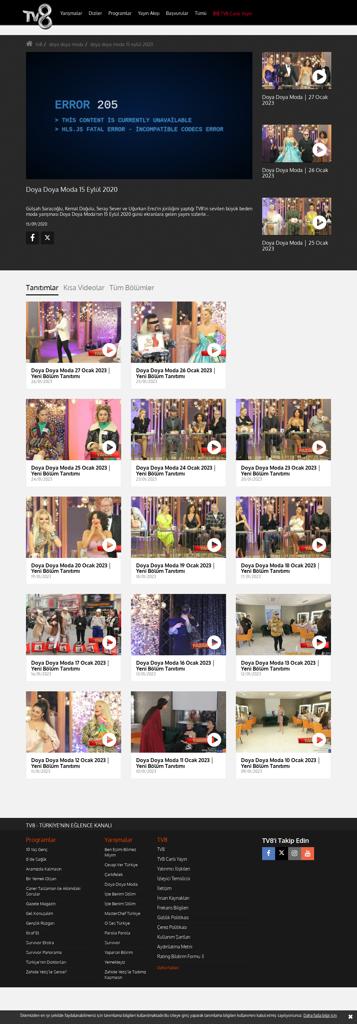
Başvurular (177, 13)
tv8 (39, 44)
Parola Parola (117, 932)
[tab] (42, 289)
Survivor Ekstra (40, 942)
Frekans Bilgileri (172, 907)
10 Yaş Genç (36, 849)
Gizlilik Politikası (173, 917)
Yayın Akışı (148, 13)
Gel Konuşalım (39, 913)
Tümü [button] (201, 13)
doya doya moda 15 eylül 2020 (121, 44)
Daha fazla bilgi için (320, 1015)
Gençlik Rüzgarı (40, 923)
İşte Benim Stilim (120, 893)
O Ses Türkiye (117, 923)
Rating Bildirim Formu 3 (180, 956)
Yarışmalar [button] (71, 13)
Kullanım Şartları (173, 937)
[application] (139, 115)
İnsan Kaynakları (173, 898)
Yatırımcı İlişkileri (173, 868)
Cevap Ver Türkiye (121, 864)
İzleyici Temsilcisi (173, 878)
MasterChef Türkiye (122, 913)
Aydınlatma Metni (174, 946)
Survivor (112, 942)
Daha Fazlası (168, 967)
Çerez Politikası (172, 927)
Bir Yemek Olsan (41, 878)
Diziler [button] (95, 13)
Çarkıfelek (114, 874)
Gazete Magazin (41, 903)
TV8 (161, 849)
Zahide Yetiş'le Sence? (46, 971)
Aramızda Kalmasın (43, 868)
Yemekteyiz (115, 962)
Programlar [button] (120, 13)
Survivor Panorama (44, 952)
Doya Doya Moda (121, 884)
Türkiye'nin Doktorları (46, 962)
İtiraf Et (32, 932)
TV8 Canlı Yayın (232, 13)
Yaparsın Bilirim (119, 952)
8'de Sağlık (36, 859)
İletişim (164, 888)
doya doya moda (66, 44)
